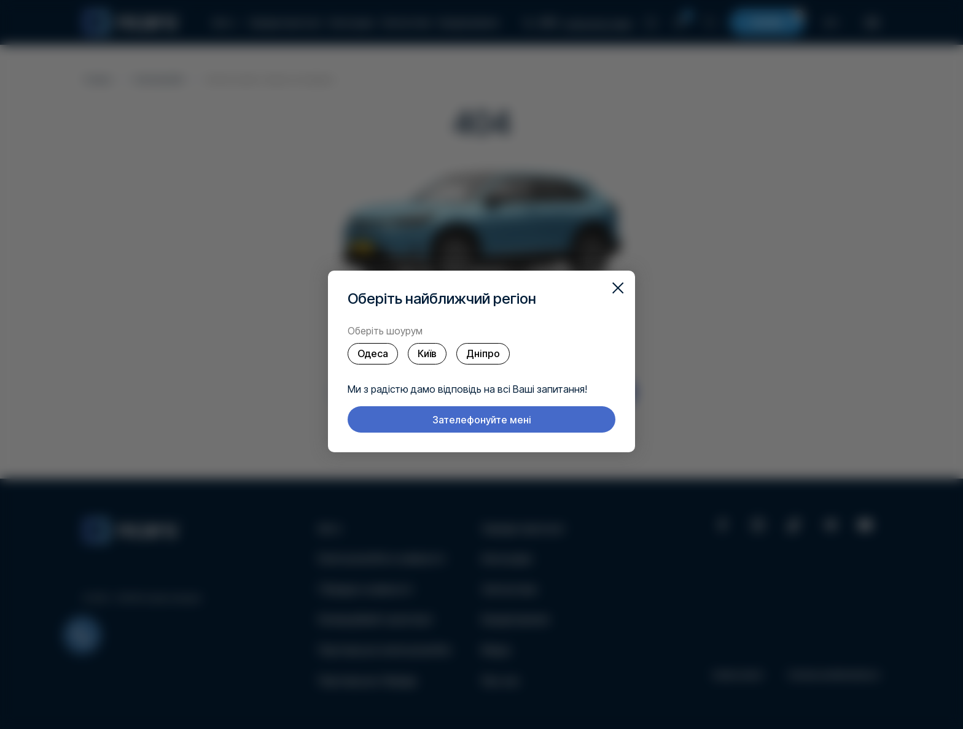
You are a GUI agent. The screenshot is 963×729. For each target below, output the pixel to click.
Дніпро (483, 353)
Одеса (372, 353)
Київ (427, 353)
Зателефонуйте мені (481, 420)
